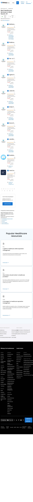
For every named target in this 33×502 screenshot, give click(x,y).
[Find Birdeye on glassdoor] (23, 420)
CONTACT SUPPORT (28, 420)
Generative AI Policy (24, 427)
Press (18, 365)
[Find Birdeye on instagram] (18, 420)
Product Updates (20, 367)
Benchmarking (3, 384)
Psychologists (4, 222)
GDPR (15, 427)
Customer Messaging (9, 372)
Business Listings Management (10, 384)
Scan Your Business (27, 366)
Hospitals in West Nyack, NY (22, 333)
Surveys (2, 380)
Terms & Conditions (3, 427)
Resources (18, 361)
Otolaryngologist (15, 330)
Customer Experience (9, 386)
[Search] (17, 2)
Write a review (22, 2)
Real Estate (9, 410)
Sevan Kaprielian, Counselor (12, 123)
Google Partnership (3, 396)
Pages (2, 359)
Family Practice (14, 332)
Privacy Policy (7, 427)
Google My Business (11, 379)
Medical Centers (3, 333)
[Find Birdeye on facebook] (12, 420)
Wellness (9, 413)
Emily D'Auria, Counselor (12, 107)
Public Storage (10, 408)
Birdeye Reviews (20, 372)
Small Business (10, 354)
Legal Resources (20, 376)
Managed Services (27, 354)
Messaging (3, 378)
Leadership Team (20, 356)
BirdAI (2, 390)
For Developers (26, 369)
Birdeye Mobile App (3, 399)
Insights (2, 382)
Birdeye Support (27, 371)
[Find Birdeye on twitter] (14, 420)
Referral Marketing (10, 374)
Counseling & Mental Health (11, 36)
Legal (8, 403)
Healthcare (11, 35)
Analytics (2, 392)
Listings (2, 354)
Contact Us (19, 377)
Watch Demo (19, 357)
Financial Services (10, 398)
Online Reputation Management (10, 369)
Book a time (19, 359)
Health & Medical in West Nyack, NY (23, 332)
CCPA (20, 427)
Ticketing (2, 386)
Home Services (10, 401)
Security (11, 427)
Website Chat (10, 375)
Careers (18, 368)
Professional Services (27, 356)
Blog (17, 363)
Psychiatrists (4, 220)
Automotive (9, 394)
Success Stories (19, 370)
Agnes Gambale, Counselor (12, 74)
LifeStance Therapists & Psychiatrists (12, 24)
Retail (8, 411)
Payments (3, 374)
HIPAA (18, 427)
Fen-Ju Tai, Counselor (12, 58)
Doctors (10, 167)
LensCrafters (12, 170)
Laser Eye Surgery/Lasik (11, 184)
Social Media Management (10, 389)
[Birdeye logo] (4, 3)
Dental (8, 396)
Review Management (10, 364)
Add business (7, 203)
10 (9, 190)
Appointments (3, 370)
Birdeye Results (19, 374)
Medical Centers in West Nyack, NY (23, 330)
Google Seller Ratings (3, 362)
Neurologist (14, 337)
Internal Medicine (5, 223)
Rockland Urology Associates (12, 155)
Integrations (3, 394)
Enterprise (9, 356)
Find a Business (26, 367)
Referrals (2, 357)
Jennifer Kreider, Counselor (12, 139)
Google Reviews (10, 377)
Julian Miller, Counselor (12, 91)
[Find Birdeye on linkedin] (16, 420)
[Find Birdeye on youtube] (21, 420)
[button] (12, 191)
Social (2, 368)
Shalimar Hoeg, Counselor (12, 42)
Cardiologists (14, 333)
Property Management (10, 406)
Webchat (2, 367)
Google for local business (10, 361)
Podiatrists (14, 335)
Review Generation (10, 366)
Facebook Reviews (10, 381)
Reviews (2, 356)
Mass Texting (3, 372)
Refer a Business (27, 373)
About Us (18, 354)
